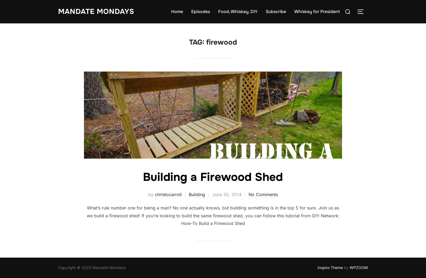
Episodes (200, 11)
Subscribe (276, 11)
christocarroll (168, 194)
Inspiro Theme (330, 267)
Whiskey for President (317, 11)
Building (197, 194)
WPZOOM (359, 267)
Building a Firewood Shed (213, 177)
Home (177, 11)
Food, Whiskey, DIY (238, 11)
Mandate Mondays (96, 11)
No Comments (263, 194)
